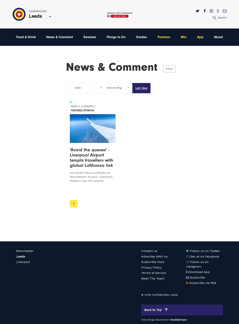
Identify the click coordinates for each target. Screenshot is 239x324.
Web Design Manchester (155, 319)
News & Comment (59, 37)
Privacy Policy (151, 267)
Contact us (149, 251)
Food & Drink (26, 37)
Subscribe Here (152, 262)
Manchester (25, 251)
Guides (141, 37)
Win (184, 37)
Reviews (90, 37)
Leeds (20, 256)
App (200, 37)
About (218, 37)
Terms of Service (153, 273)
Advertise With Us (154, 256)
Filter (169, 69)
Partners (164, 37)
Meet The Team (153, 278)
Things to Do (116, 37)
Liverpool (23, 262)
